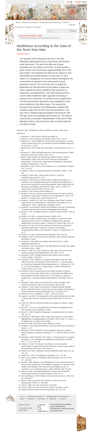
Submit (65, 22)
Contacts (38, 27)
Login (68, 2)
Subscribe (72, 24)
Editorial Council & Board (29, 22)
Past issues (20, 27)
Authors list (29, 27)
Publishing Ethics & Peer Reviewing (50, 22)
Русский (77, 2)
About (18, 22)
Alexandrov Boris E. (23, 54)
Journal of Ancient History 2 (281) (30, 36)
